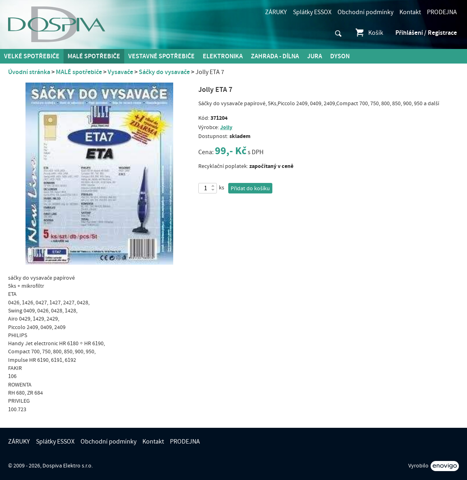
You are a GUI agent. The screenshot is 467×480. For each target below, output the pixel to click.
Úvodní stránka (29, 72)
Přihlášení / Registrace (426, 32)
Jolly (226, 127)
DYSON (340, 56)
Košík (368, 32)
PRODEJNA (442, 12)
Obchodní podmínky (365, 12)
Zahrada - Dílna (275, 56)
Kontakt (410, 12)
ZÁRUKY (276, 12)
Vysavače (120, 72)
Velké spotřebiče (31, 56)
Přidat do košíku (250, 188)
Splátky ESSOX (312, 12)
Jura (314, 56)
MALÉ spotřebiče (94, 56)
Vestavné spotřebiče (161, 56)
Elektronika (223, 56)
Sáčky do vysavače (164, 72)
